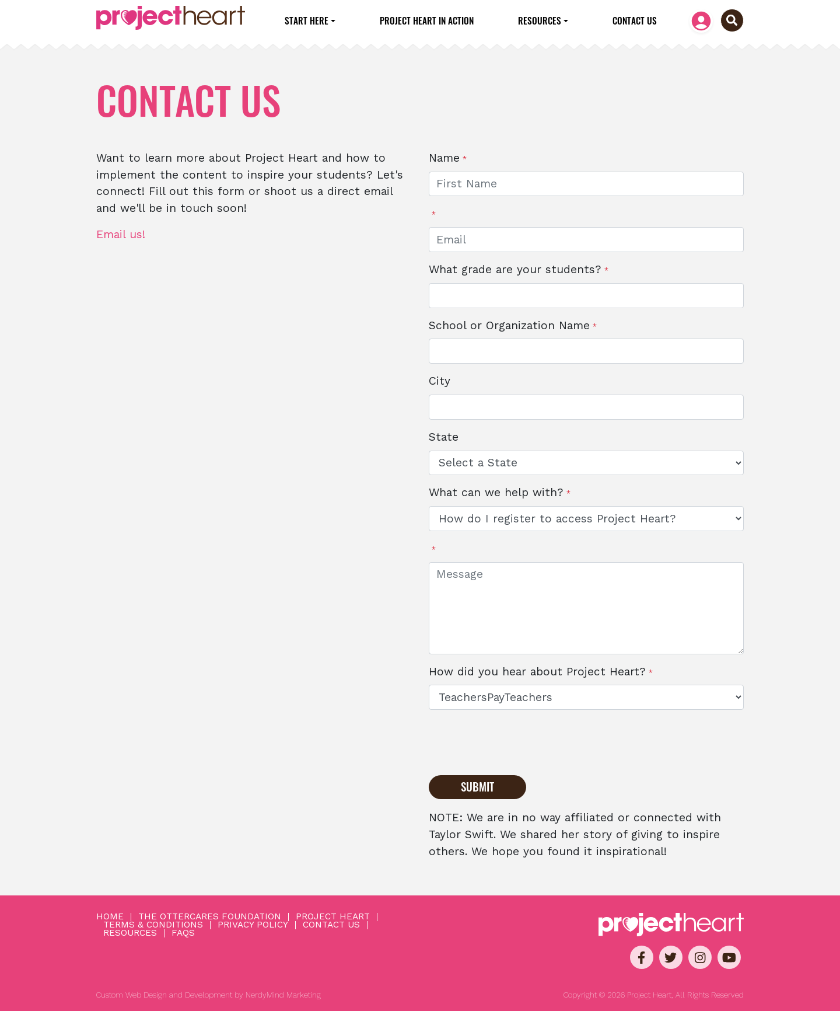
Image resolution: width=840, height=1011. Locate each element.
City (439, 381)
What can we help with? (496, 492)
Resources (539, 20)
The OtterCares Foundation (209, 917)
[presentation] (517, 742)
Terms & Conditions (153, 925)
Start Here (306, 20)
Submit (477, 786)
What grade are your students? (515, 269)
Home (110, 917)
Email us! (120, 234)
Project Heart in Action (427, 20)
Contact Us (634, 20)
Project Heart (333, 917)
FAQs (183, 933)
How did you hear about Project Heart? (537, 671)
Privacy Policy (253, 925)
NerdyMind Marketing (283, 995)
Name (444, 158)
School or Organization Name (509, 325)
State (444, 437)
